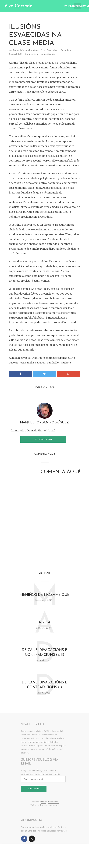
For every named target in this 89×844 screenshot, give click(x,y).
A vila (44, 622)
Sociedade (78, 6)
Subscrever (33, 790)
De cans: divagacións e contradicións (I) (44, 685)
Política (72, 6)
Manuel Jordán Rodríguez (26, 50)
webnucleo (53, 803)
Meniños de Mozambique (44, 594)
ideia (43, 803)
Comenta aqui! (48, 54)
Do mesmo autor (43, 439)
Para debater (53, 50)
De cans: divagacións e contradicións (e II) (44, 652)
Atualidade (66, 6)
